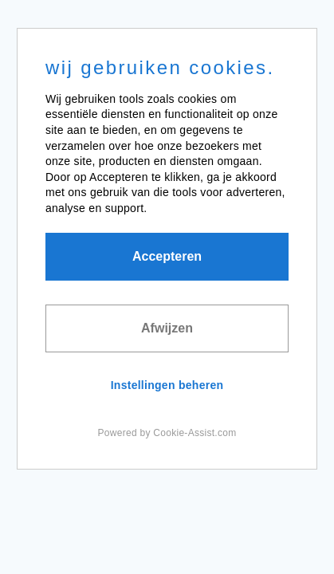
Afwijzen (167, 328)
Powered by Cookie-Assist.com (167, 432)
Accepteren (167, 256)
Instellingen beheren (167, 385)
